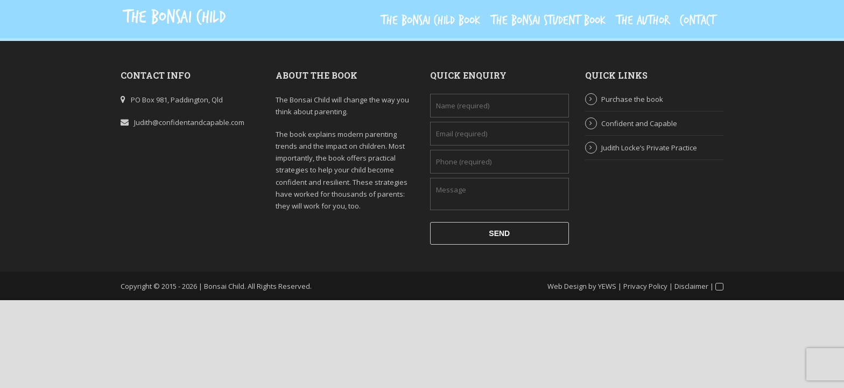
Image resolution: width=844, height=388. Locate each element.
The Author (642, 20)
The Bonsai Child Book (430, 20)
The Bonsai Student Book (548, 20)
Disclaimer (691, 286)
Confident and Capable (639, 123)
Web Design (567, 286)
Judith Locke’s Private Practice (649, 148)
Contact (697, 20)
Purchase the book (632, 99)
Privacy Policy (645, 286)
